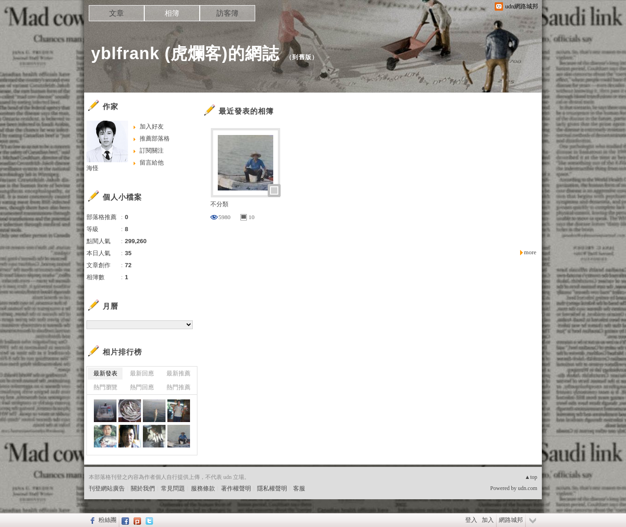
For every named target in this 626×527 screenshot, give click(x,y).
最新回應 (142, 373)
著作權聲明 (236, 488)
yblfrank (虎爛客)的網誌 (185, 53)
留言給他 (152, 162)
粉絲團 (107, 519)
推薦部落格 (155, 138)
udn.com (527, 488)
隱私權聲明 (272, 488)
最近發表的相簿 (246, 111)
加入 (488, 519)
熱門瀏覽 (105, 387)
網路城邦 (511, 519)
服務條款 (203, 488)
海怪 (92, 168)
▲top (531, 477)
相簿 (172, 13)
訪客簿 (227, 13)
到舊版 (302, 57)
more (530, 252)
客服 (299, 488)
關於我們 (143, 488)
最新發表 (105, 373)
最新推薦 (178, 373)
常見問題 (173, 488)
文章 (116, 13)
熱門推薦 (178, 387)
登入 (471, 519)
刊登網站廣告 (107, 488)
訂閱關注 (152, 150)
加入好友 (152, 126)
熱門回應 (142, 387)
